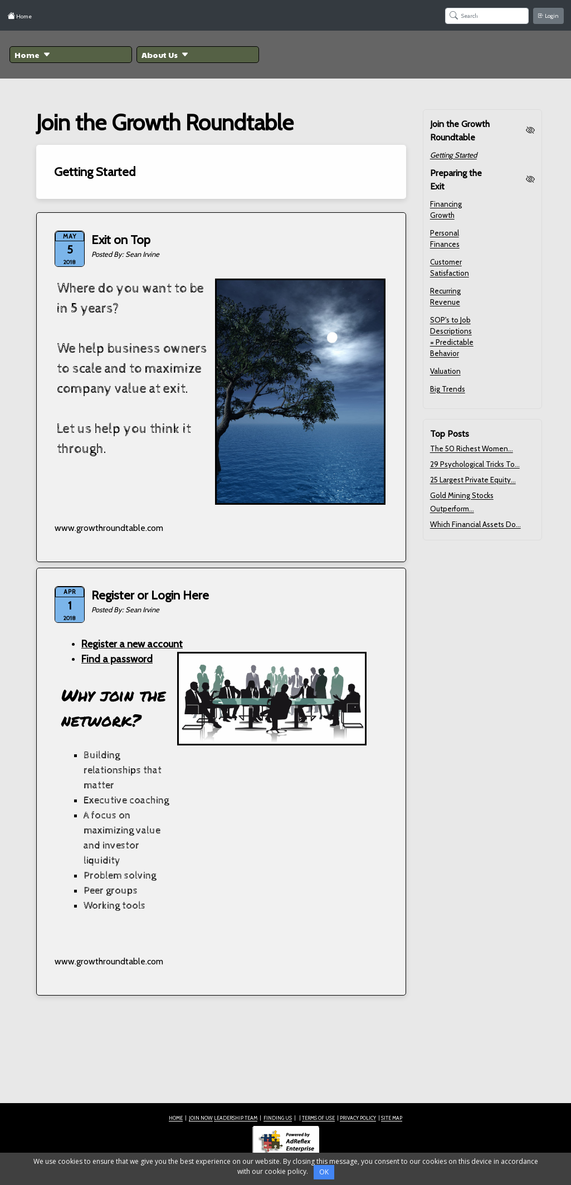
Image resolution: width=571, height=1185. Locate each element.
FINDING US (277, 1118)
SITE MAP (391, 1118)
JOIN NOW (201, 1118)
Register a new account (132, 644)
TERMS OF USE (318, 1118)
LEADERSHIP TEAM (235, 1118)
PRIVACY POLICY (358, 1118)
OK (324, 1172)
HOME (176, 1118)
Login (548, 15)
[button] (70, 54)
